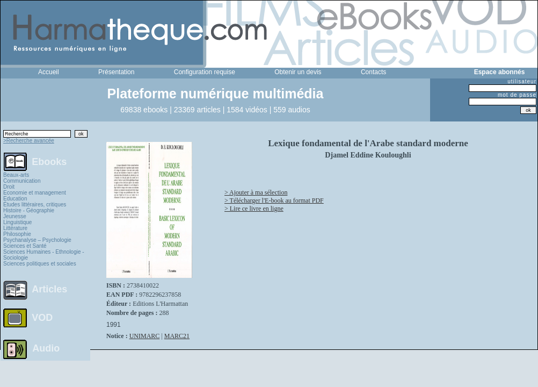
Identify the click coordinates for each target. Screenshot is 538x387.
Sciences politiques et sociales (39, 264)
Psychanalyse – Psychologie (37, 240)
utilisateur (521, 81)
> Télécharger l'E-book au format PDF (274, 200)
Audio (46, 347)
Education (15, 199)
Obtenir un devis (297, 72)
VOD (42, 317)
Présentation (116, 72)
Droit (8, 187)
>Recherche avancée (28, 141)
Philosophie (17, 234)
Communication (21, 181)
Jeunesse (14, 216)
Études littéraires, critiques (34, 204)
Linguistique (17, 222)
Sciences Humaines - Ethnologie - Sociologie (43, 255)
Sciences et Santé (25, 246)
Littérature (15, 228)
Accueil (48, 72)
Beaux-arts (16, 175)
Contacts (373, 72)
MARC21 (177, 336)
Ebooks (49, 161)
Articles (49, 289)
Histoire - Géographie (28, 210)
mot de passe (517, 95)
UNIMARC (144, 336)
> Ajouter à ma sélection (255, 192)
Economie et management (34, 193)
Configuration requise (204, 72)
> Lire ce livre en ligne (253, 208)
